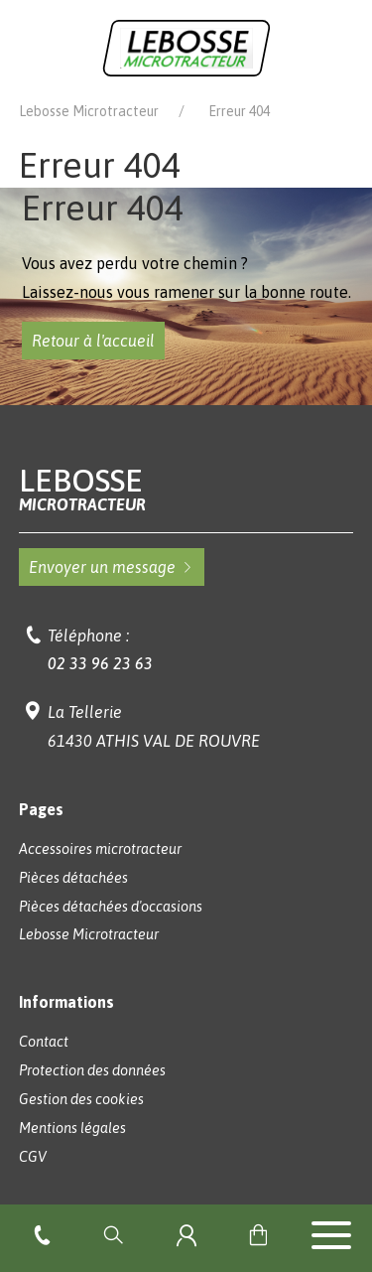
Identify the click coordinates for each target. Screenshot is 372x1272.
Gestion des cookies (81, 1099)
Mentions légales (72, 1128)
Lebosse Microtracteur (89, 111)
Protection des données (92, 1070)
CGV (33, 1157)
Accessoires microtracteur (100, 849)
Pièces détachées (73, 878)
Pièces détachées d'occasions (110, 907)
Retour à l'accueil (93, 341)
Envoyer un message (111, 567)
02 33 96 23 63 (100, 663)
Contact (43, 1042)
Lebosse (186, 489)
